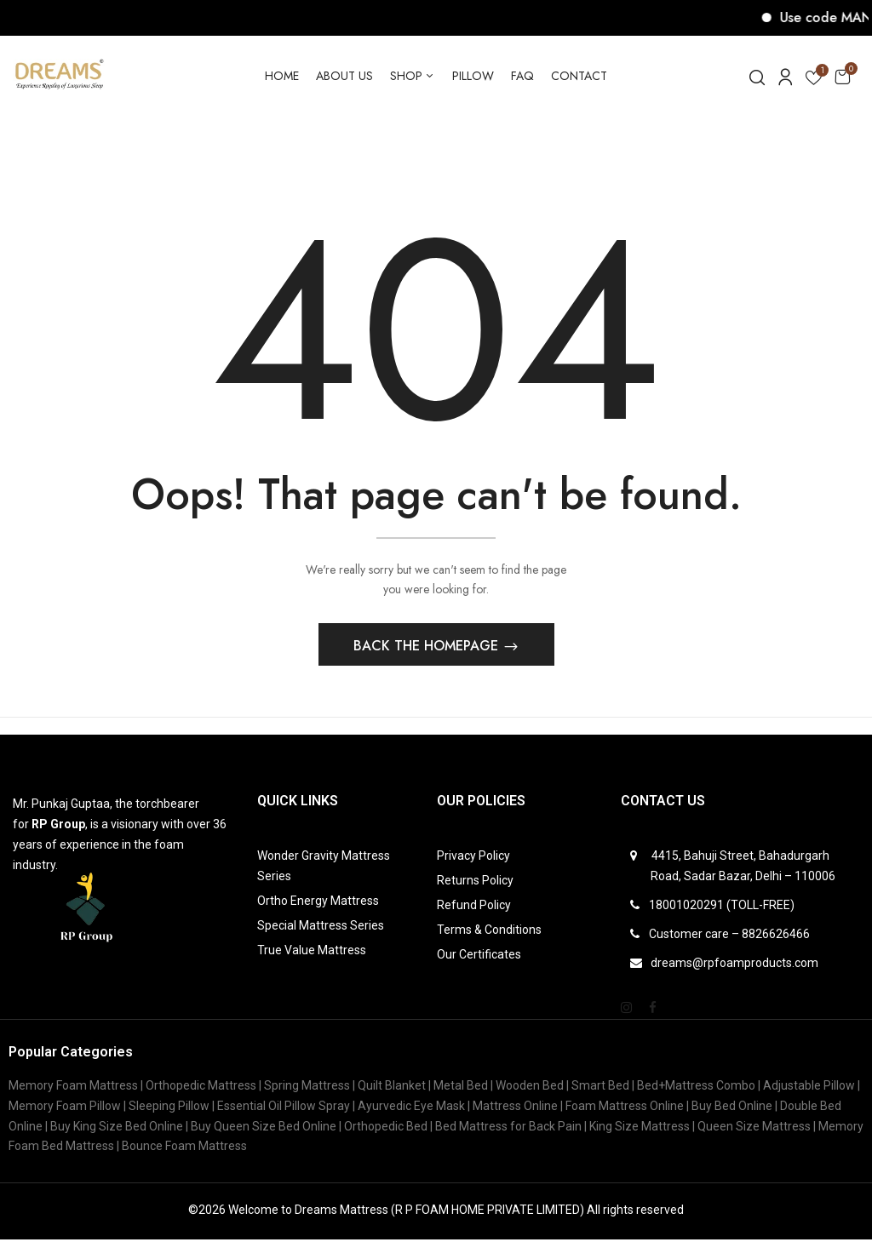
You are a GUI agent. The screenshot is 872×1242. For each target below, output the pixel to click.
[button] (842, 76)
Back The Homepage (427, 648)
